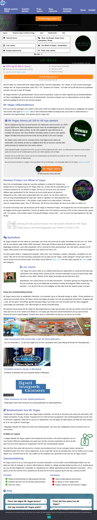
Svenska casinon (67, 10)
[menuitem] (11, 10)
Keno (59, 260)
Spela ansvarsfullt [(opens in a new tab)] (84, 162)
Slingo (84, 260)
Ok (49, 517)
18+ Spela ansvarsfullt (43, 25)
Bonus (5, 33)
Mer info (37, 54)
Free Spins (40, 10)
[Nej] (95, 515)
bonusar (26, 112)
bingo (54, 260)
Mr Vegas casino (19, 72)
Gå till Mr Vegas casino (48, 19)
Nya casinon (53, 10)
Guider (92, 10)
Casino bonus (25, 10)
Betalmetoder (52, 33)
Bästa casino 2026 (11, 10)
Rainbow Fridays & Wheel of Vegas (24, 33)
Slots (83, 10)
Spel (41, 33)
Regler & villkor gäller (53, 25)
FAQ (63, 33)
